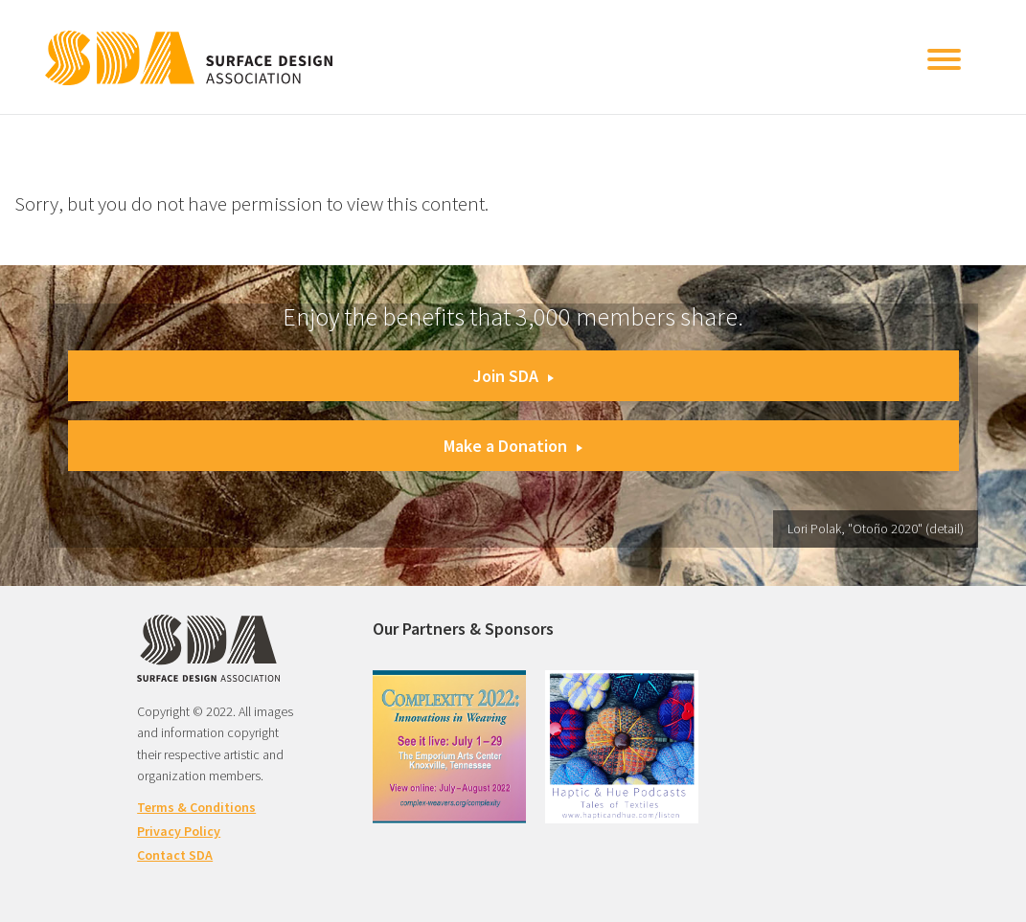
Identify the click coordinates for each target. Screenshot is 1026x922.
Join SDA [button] (513, 376)
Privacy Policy (178, 831)
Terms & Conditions (196, 807)
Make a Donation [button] (513, 446)
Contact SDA (175, 855)
